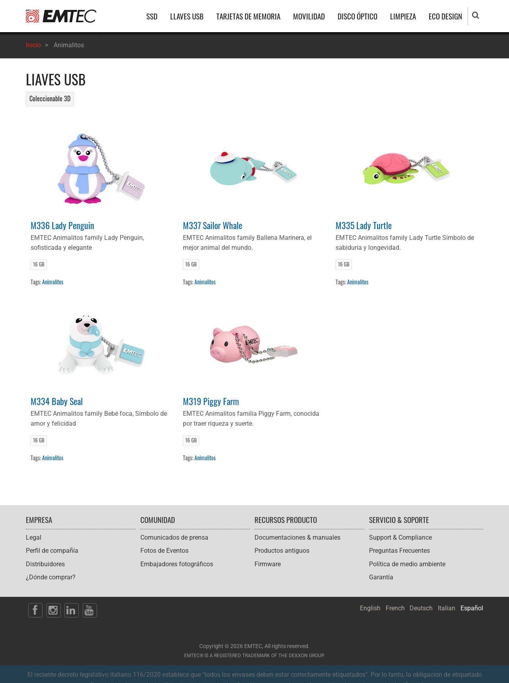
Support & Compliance (400, 537)
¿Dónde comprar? (51, 577)
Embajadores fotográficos (176, 564)
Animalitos (52, 282)
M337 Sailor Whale (212, 225)
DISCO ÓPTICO (357, 16)
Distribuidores (45, 564)
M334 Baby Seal (57, 400)
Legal (33, 537)
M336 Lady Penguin (62, 225)
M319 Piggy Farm (211, 400)
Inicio (33, 45)
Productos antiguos (281, 550)
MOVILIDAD (309, 16)
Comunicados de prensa (174, 537)
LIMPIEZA (403, 16)
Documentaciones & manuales (297, 537)
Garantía (381, 577)
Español (471, 608)
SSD (151, 16)
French (395, 608)
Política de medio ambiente (407, 564)
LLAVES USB (187, 16)
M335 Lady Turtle (364, 225)
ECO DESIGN (445, 16)
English (370, 608)
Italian (446, 608)
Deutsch (421, 608)
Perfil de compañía (52, 550)
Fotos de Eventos (164, 550)
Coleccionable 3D (49, 98)
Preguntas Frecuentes (399, 550)
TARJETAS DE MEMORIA (248, 16)
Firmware (267, 564)
